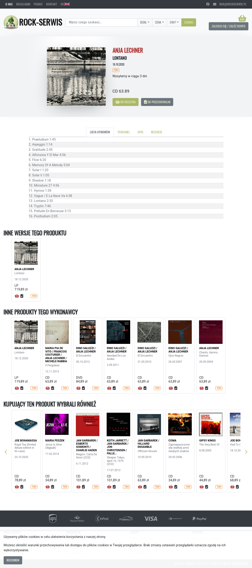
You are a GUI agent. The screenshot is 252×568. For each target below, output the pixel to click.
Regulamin (23, 4)
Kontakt (51, 4)
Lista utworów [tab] (100, 132)
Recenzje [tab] (156, 132)
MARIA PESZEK (55, 440)
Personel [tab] (124, 132)
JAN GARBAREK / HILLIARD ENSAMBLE (148, 444)
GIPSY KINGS (207, 440)
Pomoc (38, 4)
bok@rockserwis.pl (230, 4)
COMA (172, 440)
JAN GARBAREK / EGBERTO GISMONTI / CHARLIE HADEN (87, 445)
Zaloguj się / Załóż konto (228, 26)
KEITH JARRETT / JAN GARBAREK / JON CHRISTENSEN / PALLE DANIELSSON (118, 448)
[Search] (101, 22)
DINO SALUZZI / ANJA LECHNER (86, 350)
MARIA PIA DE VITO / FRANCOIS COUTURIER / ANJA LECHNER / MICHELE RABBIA (56, 355)
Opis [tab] (140, 132)
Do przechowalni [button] (157, 102)
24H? (173, 22)
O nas (9, 4)
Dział (143, 22)
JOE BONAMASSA (25, 440)
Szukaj (188, 22)
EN (65, 4)
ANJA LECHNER (24, 269)
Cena (158, 22)
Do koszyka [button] (125, 102)
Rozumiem (13, 560)
